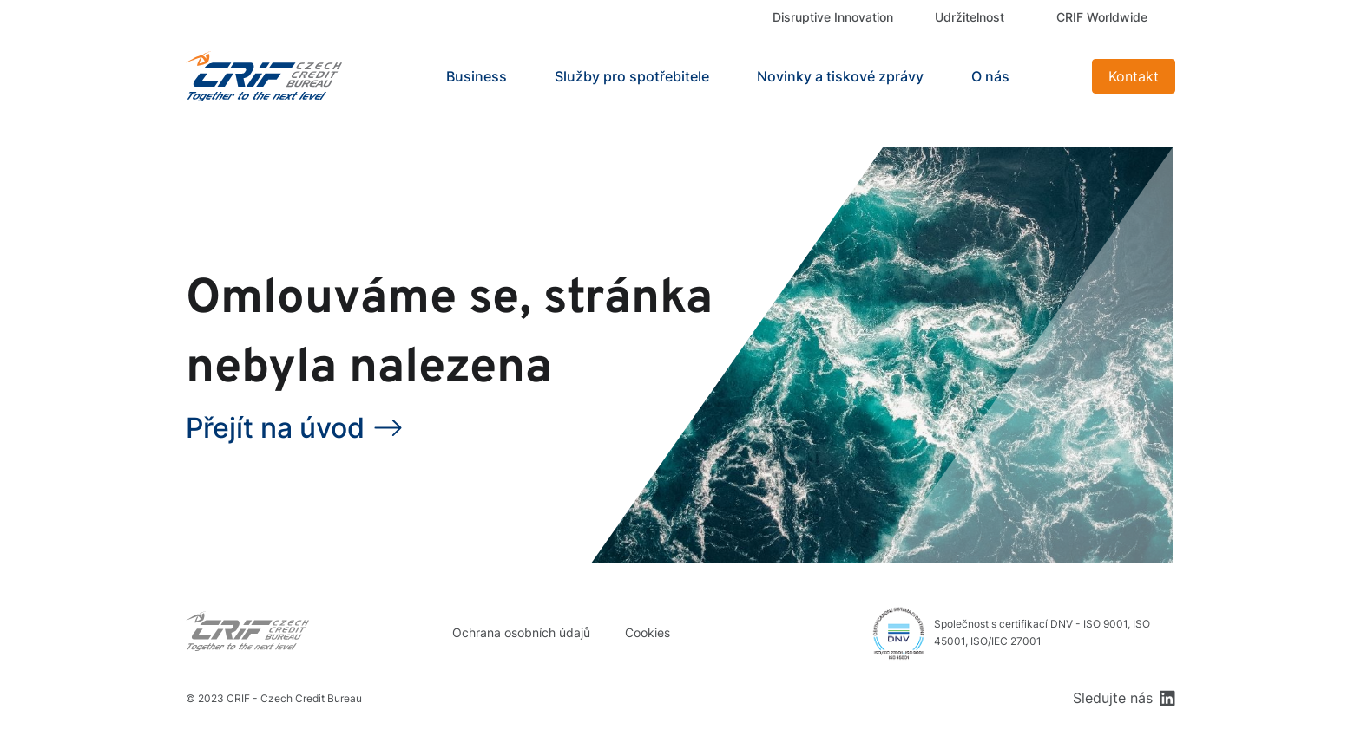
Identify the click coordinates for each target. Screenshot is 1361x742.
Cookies (647, 632)
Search (1057, 76)
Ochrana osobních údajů (521, 632)
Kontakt (1133, 76)
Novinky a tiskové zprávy (840, 76)
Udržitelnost (969, 17)
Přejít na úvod (275, 428)
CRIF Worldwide (1101, 17)
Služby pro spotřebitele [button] (632, 76)
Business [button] (476, 76)
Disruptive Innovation (833, 17)
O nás (990, 76)
